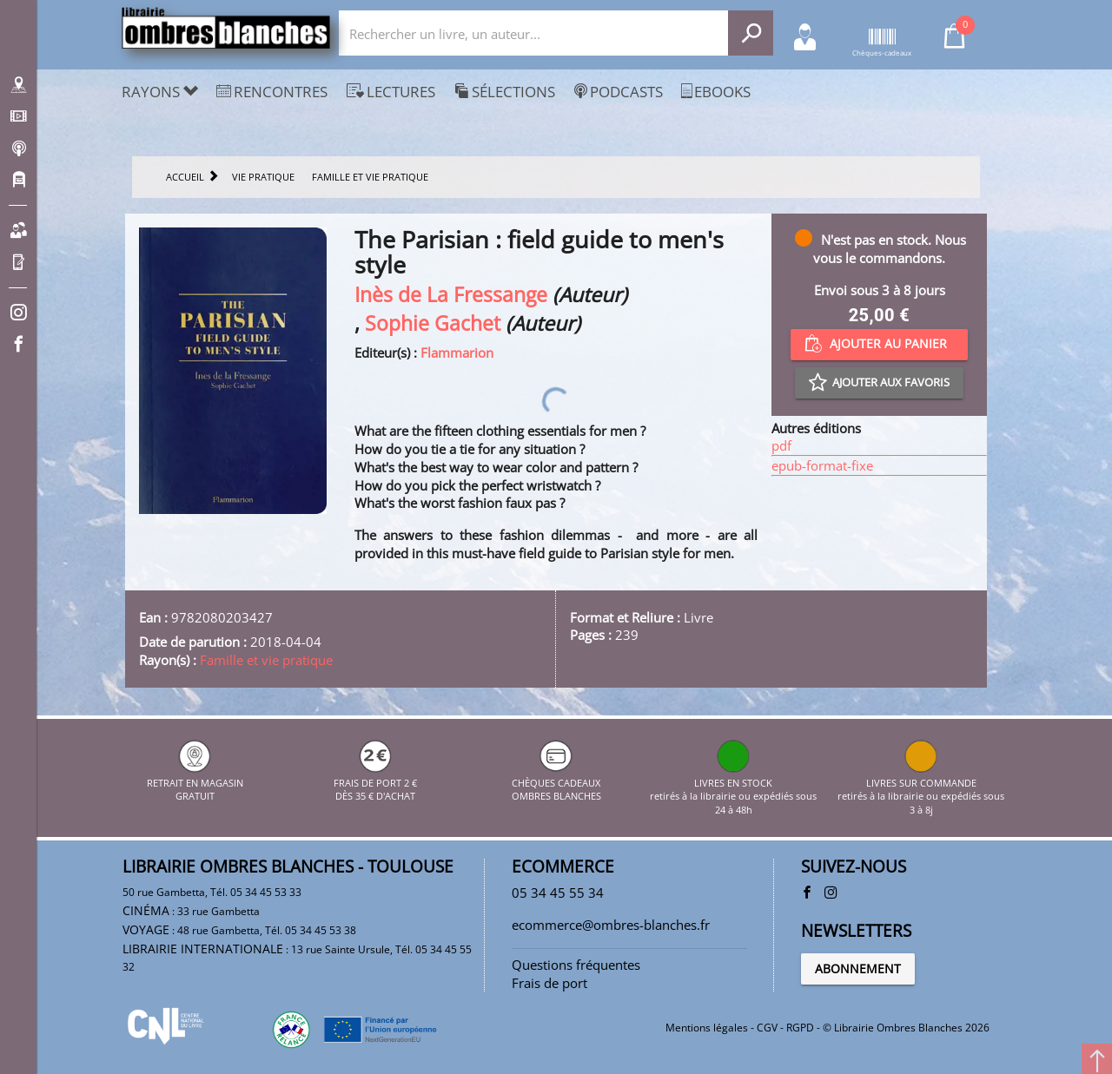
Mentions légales (706, 1027)
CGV (767, 1027)
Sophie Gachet (432, 323)
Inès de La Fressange (450, 294)
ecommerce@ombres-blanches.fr (611, 924)
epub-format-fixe (822, 465)
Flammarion (456, 352)
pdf (781, 445)
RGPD (800, 1027)
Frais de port (549, 983)
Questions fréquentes (576, 964)
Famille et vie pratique (266, 660)
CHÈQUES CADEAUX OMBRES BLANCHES (556, 782)
